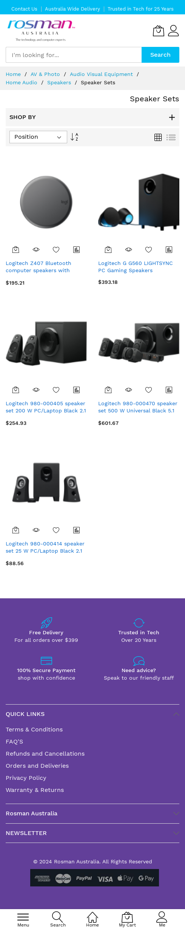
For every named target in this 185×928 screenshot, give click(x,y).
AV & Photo (46, 74)
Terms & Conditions (34, 729)
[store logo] (41, 30)
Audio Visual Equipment (102, 74)
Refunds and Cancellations (45, 753)
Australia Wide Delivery (72, 9)
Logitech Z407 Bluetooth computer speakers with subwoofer (38, 270)
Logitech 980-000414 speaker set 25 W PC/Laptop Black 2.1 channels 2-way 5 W (45, 551)
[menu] (23, 917)
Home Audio (22, 82)
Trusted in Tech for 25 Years (141, 9)
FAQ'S (14, 741)
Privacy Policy (26, 777)
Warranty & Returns (35, 789)
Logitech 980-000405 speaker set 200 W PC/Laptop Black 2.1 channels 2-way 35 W (46, 410)
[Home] (92, 913)
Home (14, 74)
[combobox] (74, 55)
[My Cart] (158, 31)
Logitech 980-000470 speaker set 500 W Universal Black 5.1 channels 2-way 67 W (137, 410)
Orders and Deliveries (37, 765)
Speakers (60, 82)
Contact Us (24, 9)
